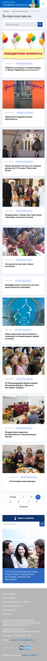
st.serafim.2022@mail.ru (22, 640)
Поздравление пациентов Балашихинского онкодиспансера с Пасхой (21, 434)
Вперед (24, 507)
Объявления (9, 610)
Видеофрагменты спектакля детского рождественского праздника (22, 286)
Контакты (8, 614)
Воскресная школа (24, 63)
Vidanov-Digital (29, 655)
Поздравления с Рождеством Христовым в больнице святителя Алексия (23, 216)
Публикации (9, 594)
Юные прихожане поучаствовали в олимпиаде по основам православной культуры (22, 336)
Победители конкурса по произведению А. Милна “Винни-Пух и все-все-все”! (23, 69)
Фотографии (9, 598)
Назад (13, 497)
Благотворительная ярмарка (22, 481)
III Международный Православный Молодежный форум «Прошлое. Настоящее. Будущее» (21, 385)
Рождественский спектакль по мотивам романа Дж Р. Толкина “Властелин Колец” (23, 168)
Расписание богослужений (16, 602)
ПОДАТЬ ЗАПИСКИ (26, 518)
